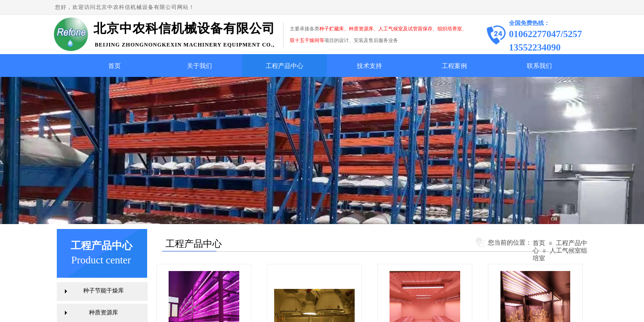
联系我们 (539, 66)
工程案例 (454, 66)
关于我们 (199, 66)
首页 (114, 66)
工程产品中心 (284, 66)
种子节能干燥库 (103, 290)
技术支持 (369, 66)
